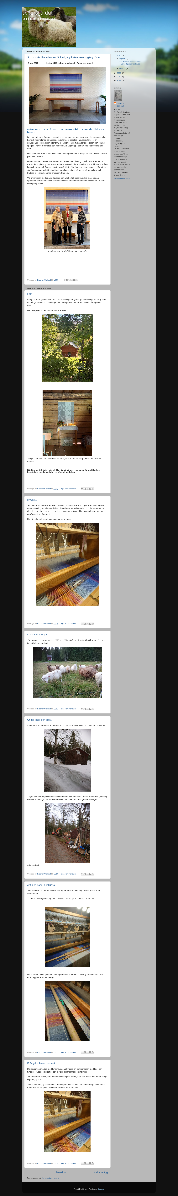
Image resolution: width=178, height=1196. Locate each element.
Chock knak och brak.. (39, 719)
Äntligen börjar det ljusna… (42, 885)
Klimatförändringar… (38, 634)
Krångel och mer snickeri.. (41, 1063)
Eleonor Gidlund (120, 104)
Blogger (100, 1189)
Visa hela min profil (122, 179)
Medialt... (32, 499)
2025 (119, 55)
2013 (119, 77)
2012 (119, 80)
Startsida (60, 1172)
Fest (29, 294)
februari (122, 68)
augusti (122, 58)
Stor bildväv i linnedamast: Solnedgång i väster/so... (130, 63)
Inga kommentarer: (69, 489)
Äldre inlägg (101, 1172)
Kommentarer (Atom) (50, 1178)
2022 (119, 73)
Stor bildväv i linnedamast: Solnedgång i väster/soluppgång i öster (63, 57)
